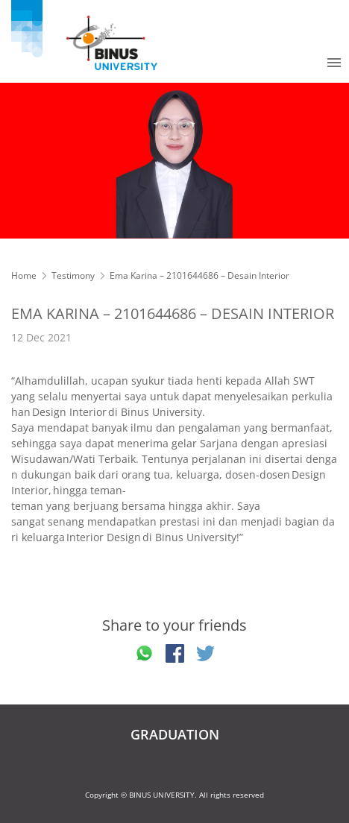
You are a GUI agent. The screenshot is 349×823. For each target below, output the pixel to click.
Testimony (73, 275)
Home (24, 275)
